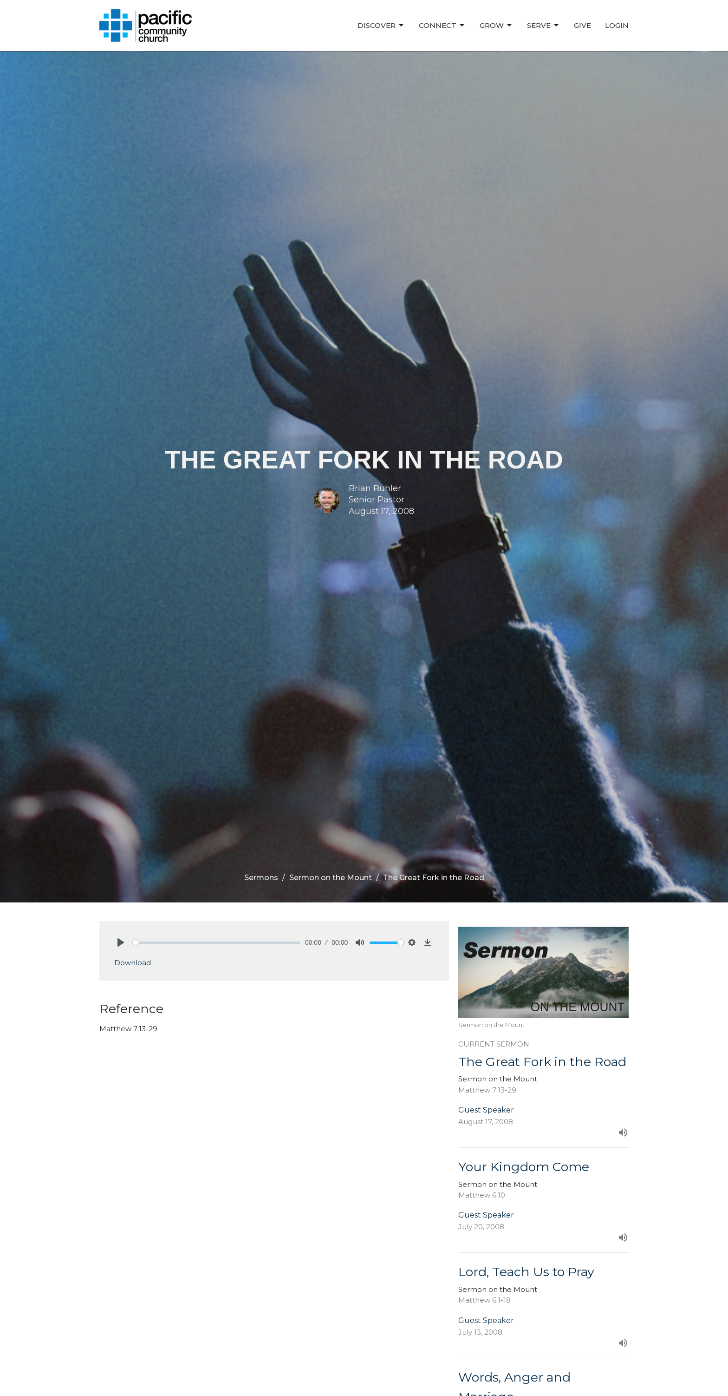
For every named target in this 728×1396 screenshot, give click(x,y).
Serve (543, 25)
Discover (381, 25)
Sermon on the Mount (330, 877)
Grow (496, 25)
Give (582, 25)
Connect (442, 25)
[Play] (120, 942)
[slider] (216, 942)
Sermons (261, 877)
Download (132, 962)
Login (617, 25)
